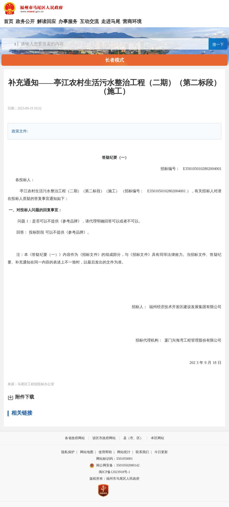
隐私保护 (68, 452)
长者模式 (114, 60)
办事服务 (67, 21)
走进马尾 (110, 21)
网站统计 (123, 452)
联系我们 (142, 452)
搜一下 (218, 44)
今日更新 (161, 452)
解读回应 (46, 21)
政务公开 (25, 21)
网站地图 (86, 452)
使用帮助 (105, 452)
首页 (8, 21)
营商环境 (132, 21)
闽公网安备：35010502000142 (117, 465)
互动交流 (89, 21)
